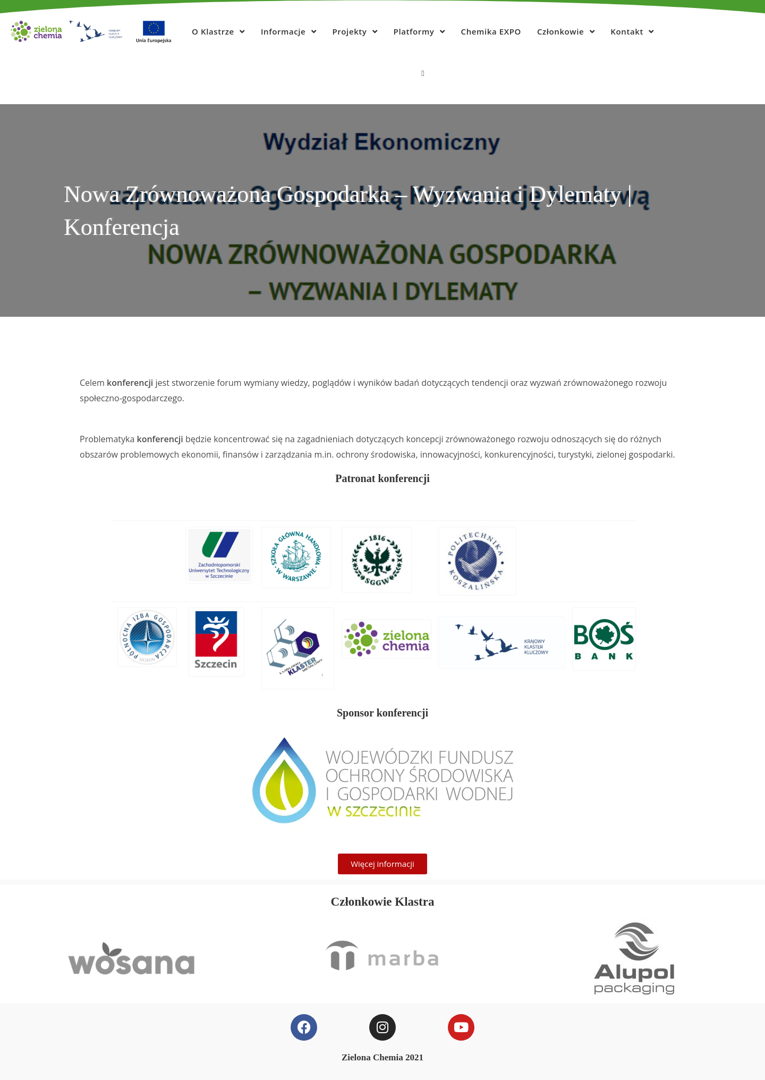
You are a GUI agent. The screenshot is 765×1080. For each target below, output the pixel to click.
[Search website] (422, 73)
